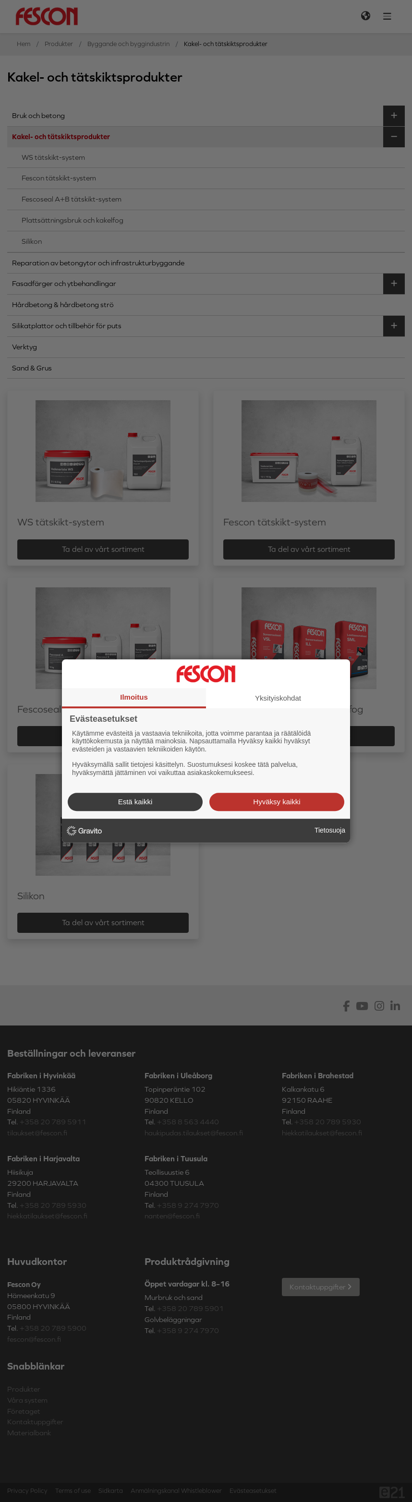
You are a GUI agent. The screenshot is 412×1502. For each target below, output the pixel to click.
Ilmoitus (134, 697)
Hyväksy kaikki (276, 802)
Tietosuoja (330, 830)
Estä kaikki (135, 802)
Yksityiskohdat (278, 698)
